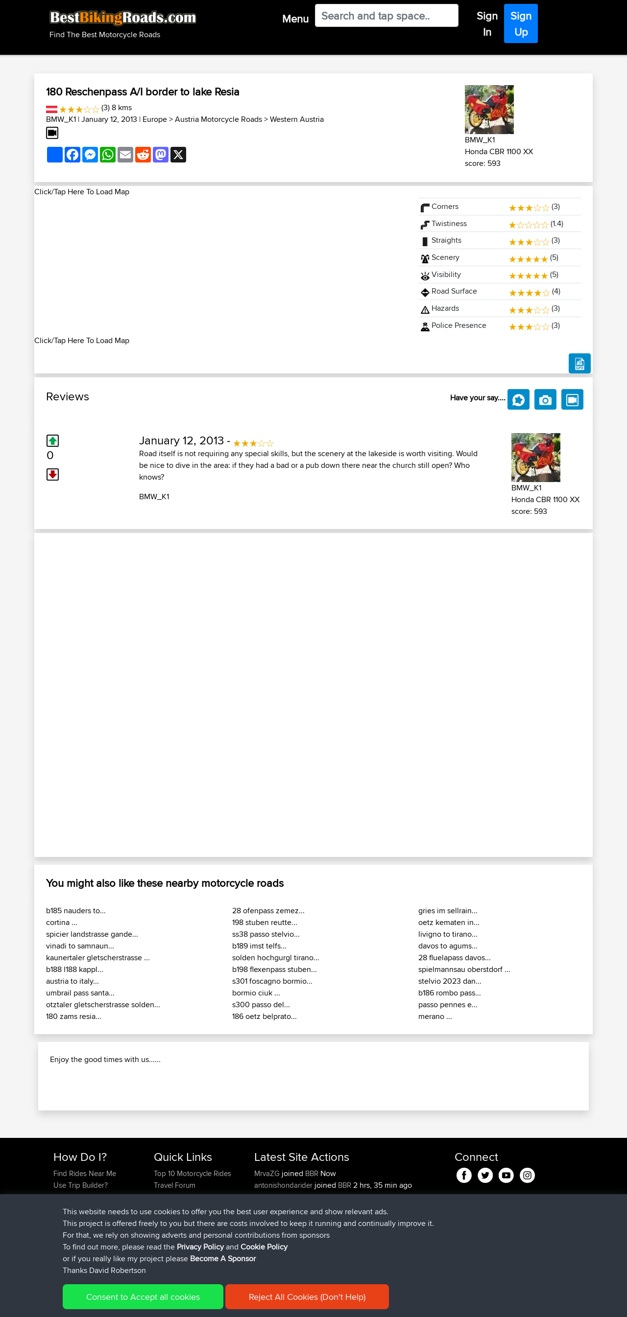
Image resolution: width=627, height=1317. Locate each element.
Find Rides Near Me (84, 1173)
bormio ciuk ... (256, 992)
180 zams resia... (73, 1016)
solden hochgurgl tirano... (275, 957)
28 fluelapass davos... (454, 957)
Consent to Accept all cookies (143, 1297)
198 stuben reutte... (264, 922)
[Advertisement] (220, 266)
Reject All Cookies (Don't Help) (307, 1297)
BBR (311, 1173)
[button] (76, 695)
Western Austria (297, 119)
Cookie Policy (264, 1246)
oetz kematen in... (449, 922)
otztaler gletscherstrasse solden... (103, 1004)
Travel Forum (174, 1185)
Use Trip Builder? (80, 1185)
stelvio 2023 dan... (450, 981)
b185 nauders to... (76, 910)
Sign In (487, 24)
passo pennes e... (448, 1004)
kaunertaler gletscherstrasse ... (98, 957)
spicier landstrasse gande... (92, 934)
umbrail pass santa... (80, 992)
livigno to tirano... (448, 934)
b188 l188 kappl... (74, 969)
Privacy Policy (200, 1246)
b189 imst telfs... (259, 945)
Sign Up (520, 24)
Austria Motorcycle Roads (218, 119)
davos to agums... (448, 945)
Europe (155, 119)
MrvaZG (268, 1173)
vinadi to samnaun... (80, 945)
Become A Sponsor (223, 1258)
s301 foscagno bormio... (272, 981)
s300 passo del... (261, 1004)
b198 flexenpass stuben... (274, 969)
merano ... (435, 1016)
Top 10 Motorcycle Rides (192, 1173)
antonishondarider (284, 1185)
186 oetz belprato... (264, 1016)
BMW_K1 (61, 119)
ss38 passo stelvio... (266, 934)
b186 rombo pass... (449, 992)
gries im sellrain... (448, 910)
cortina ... (61, 922)
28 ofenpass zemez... (268, 910)
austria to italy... (72, 981)
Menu (295, 18)
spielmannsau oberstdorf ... (464, 969)
